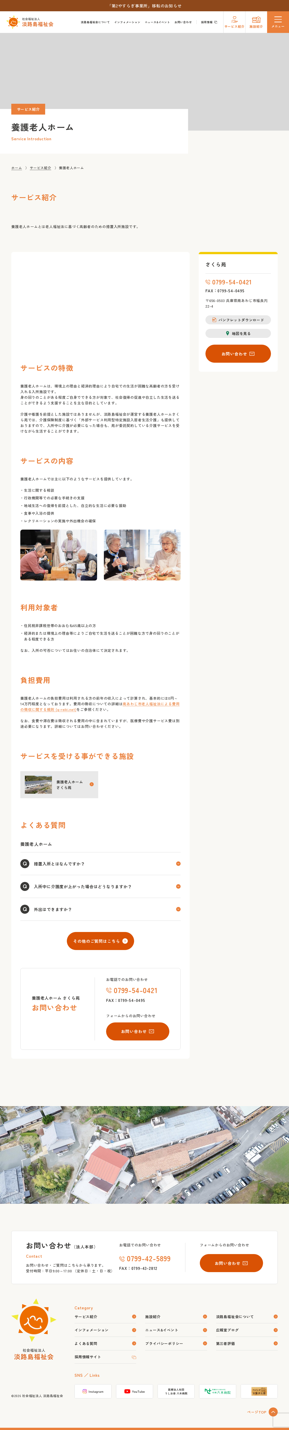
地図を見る (238, 333)
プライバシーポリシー (164, 1343)
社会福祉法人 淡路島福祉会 (42, 1395)
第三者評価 (225, 1343)
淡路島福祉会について (95, 22)
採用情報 (209, 22)
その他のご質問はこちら (100, 941)
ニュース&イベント (157, 22)
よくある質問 (86, 1343)
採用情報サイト (88, 1356)
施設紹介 (152, 1316)
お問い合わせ (183, 22)
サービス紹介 (86, 1316)
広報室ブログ (227, 1330)
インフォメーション (127, 22)
